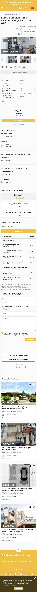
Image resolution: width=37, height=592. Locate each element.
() (21, 8)
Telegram (6, 307)
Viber (27, 305)
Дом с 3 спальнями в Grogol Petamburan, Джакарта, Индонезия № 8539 (17, 487)
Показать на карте (20, 72)
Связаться (18, 118)
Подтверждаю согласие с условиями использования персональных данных (16, 332)
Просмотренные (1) (30, 31)
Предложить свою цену (28, 34)
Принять (18, 588)
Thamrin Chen (18, 114)
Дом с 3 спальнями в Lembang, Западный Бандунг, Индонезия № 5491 (17, 528)
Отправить (30, 338)
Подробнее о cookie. (9, 585)
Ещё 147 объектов (18, 123)
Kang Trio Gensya (7, 539)
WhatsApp (18, 305)
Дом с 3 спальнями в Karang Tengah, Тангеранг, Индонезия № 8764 (15, 406)
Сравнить (18, 229)
